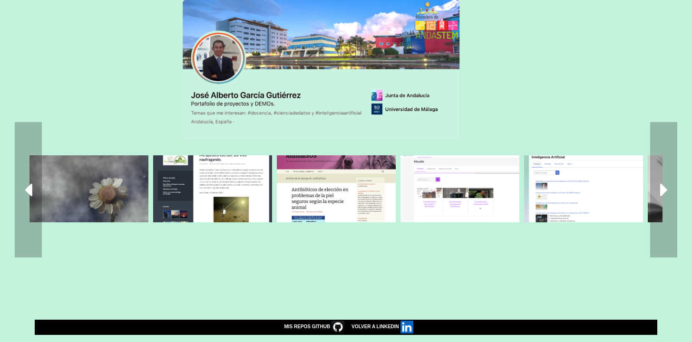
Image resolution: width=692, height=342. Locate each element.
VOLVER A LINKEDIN (379, 326)
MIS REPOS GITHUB (311, 326)
